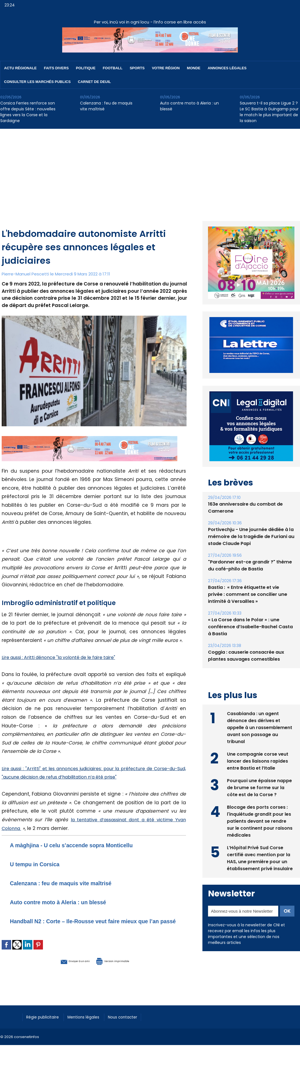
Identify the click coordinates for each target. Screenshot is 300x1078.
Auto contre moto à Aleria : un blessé (189, 106)
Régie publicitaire (45, 1024)
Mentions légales (91, 1024)
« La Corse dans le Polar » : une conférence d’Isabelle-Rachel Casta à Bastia (249, 627)
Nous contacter (134, 1024)
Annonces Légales (227, 68)
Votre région (166, 68)
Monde (193, 68)
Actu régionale (20, 68)
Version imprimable (123, 968)
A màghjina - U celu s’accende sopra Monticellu (85, 845)
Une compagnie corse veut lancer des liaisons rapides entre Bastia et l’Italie (258, 760)
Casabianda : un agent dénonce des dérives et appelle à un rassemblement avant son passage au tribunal (259, 727)
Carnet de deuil (94, 82)
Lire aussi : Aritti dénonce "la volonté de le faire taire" (65, 657)
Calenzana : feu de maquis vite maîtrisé (106, 106)
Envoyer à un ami (63, 968)
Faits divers (56, 68)
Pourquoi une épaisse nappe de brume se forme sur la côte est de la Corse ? (259, 787)
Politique (85, 68)
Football (112, 68)
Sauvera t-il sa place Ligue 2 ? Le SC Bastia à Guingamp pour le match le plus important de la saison (269, 111)
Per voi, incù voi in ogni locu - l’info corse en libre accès (150, 22)
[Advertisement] (150, 171)
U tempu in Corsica (40, 864)
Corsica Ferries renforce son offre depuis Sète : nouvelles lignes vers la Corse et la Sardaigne (27, 111)
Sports (137, 68)
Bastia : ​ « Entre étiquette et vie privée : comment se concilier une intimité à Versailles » (251, 594)
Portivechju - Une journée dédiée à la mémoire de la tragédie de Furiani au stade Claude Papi (250, 536)
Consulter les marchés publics (37, 82)
